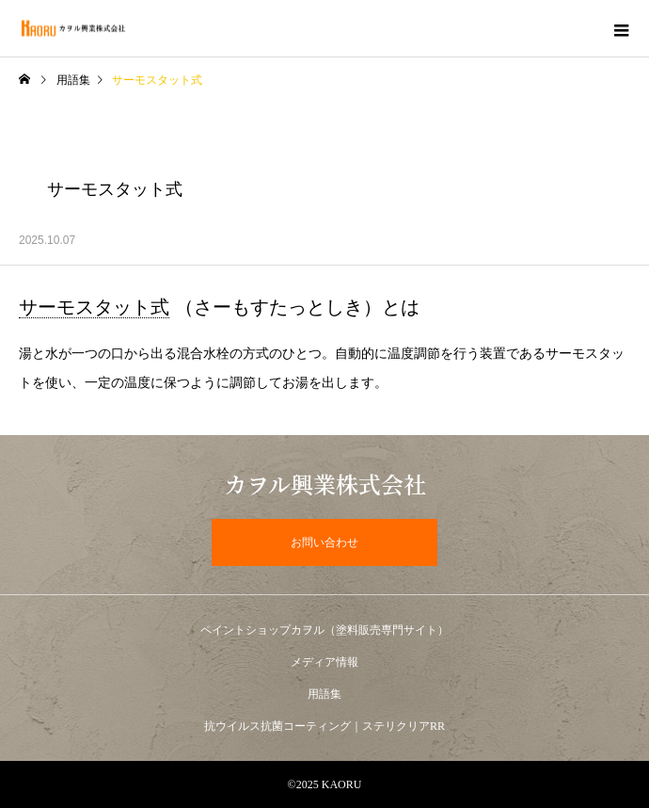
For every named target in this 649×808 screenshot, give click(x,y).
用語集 (73, 80)
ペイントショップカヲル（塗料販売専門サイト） (324, 630)
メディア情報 (324, 662)
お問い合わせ (324, 542)
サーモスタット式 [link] (94, 307)
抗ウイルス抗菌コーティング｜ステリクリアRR (324, 726)
